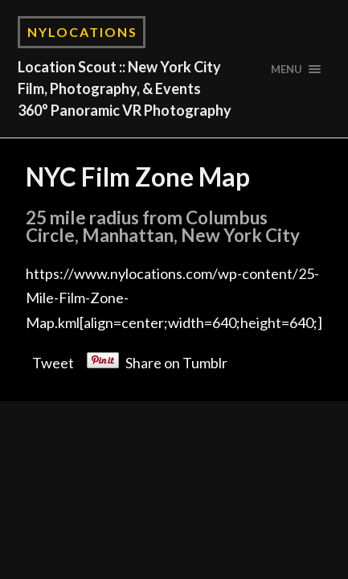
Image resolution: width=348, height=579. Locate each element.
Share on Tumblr (176, 359)
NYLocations (82, 31)
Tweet (53, 359)
